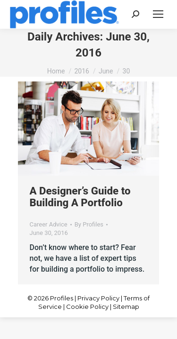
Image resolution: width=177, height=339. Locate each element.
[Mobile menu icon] (158, 14)
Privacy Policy (98, 298)
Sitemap (126, 306)
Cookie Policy (87, 306)
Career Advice (48, 224)
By (89, 224)
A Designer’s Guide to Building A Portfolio (80, 197)
